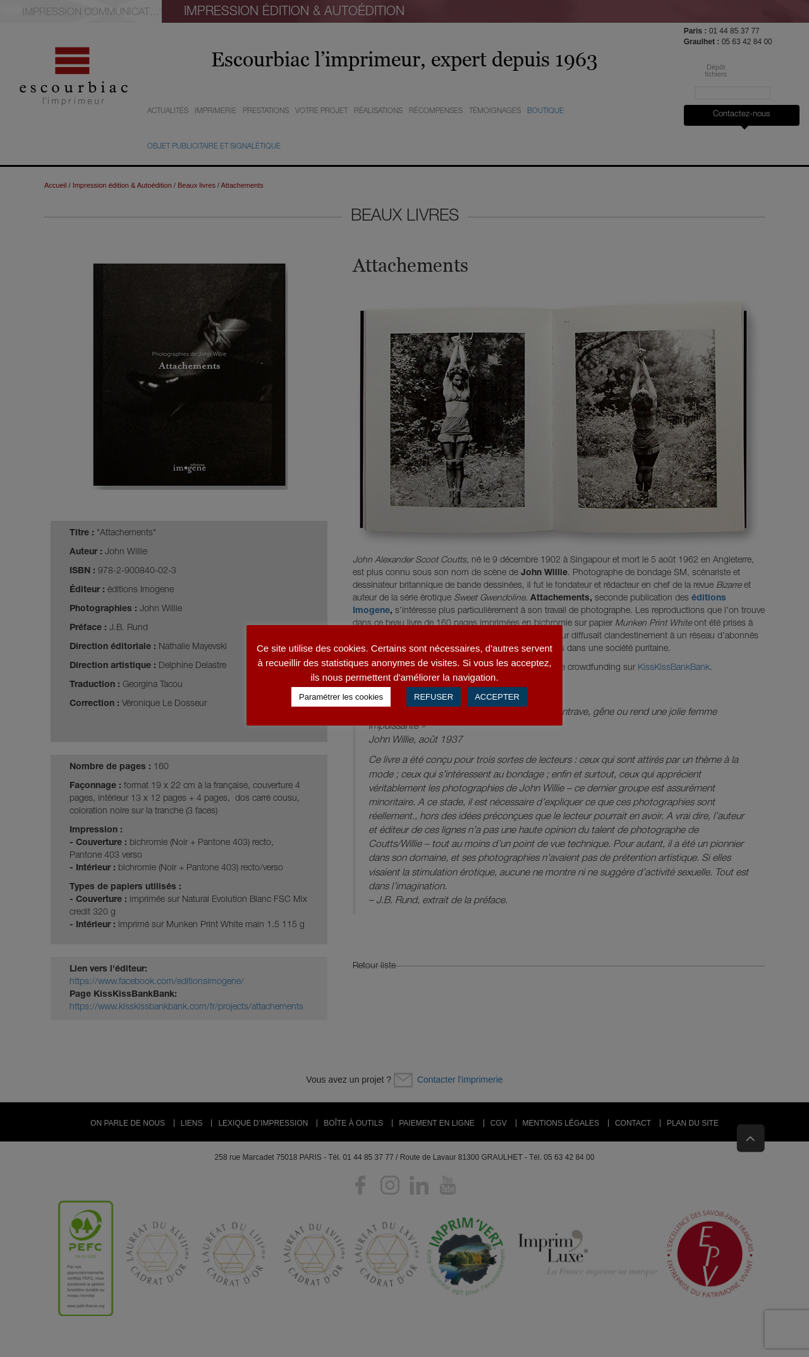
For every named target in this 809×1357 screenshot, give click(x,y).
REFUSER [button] (433, 697)
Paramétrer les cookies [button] (341, 697)
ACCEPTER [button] (497, 697)
